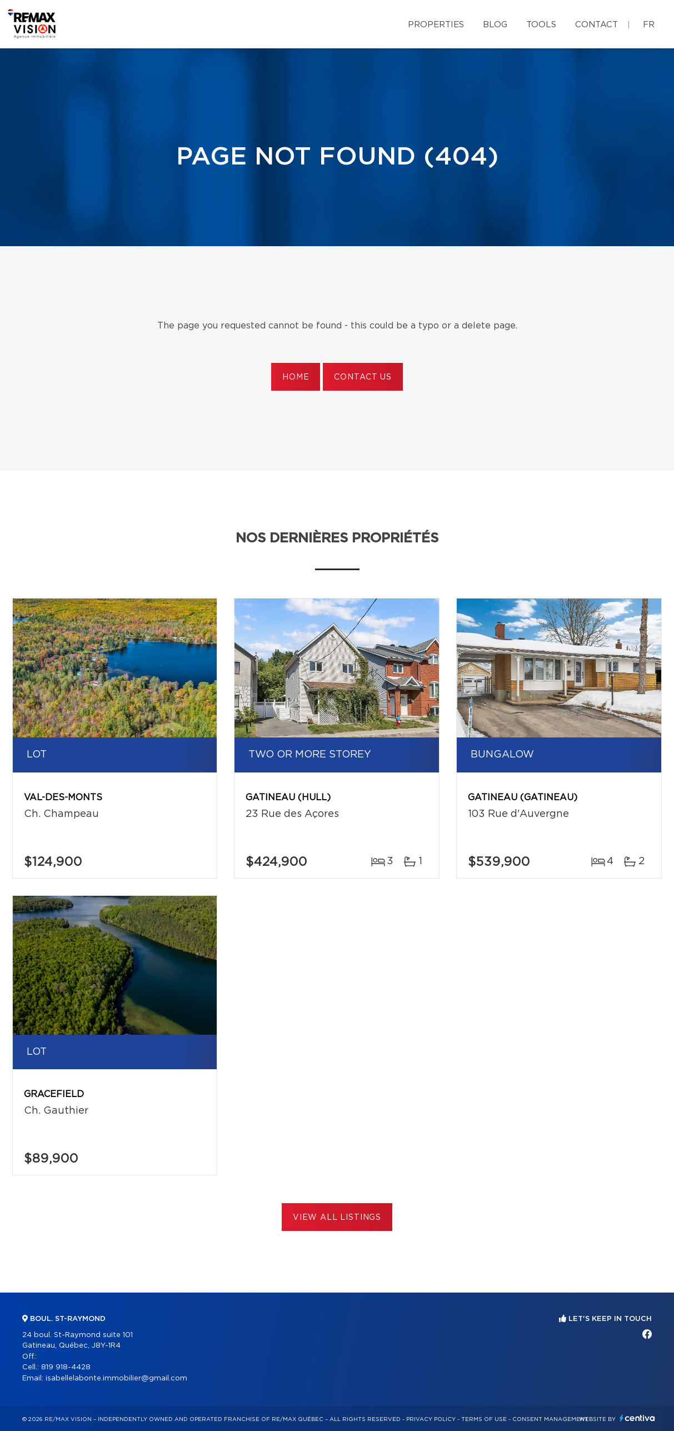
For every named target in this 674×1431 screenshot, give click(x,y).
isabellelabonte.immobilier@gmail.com (116, 1378)
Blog (495, 25)
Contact (596, 25)
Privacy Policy (431, 1419)
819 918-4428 (66, 1367)
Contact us (362, 377)
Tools (541, 25)
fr (649, 25)
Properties (436, 25)
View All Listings (337, 1217)
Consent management (550, 1419)
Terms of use (484, 1419)
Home (295, 377)
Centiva (637, 1418)
